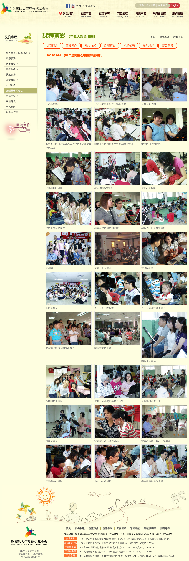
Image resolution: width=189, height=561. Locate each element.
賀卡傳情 (162, 5)
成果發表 (129, 45)
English (175, 5)
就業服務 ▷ (12, 74)
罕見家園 (151, 5)
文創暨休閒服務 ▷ (16, 90)
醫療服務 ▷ (12, 58)
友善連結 (121, 528)
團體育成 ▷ (12, 101)
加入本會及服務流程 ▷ (18, 53)
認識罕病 (107, 528)
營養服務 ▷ (12, 80)
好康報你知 (12, 112)
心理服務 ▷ (12, 85)
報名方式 (90, 45)
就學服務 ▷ (12, 63)
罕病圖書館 (150, 528)
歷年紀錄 (148, 45)
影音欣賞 (167, 45)
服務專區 (165, 37)
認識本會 (93, 528)
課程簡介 (52, 45)
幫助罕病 (135, 528)
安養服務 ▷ (12, 69)
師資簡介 (71, 45)
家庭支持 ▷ (12, 96)
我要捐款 (80, 528)
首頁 (141, 5)
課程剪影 (178, 37)
